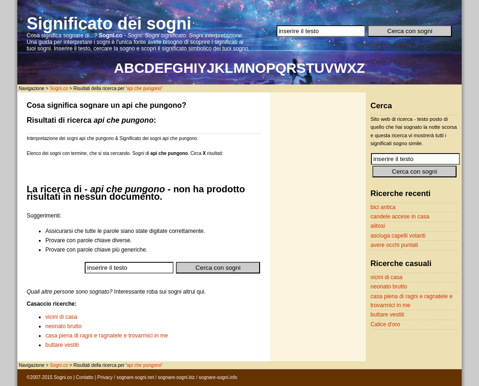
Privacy (105, 377)
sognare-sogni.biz (176, 377)
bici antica (383, 207)
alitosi (377, 226)
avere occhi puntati (394, 245)
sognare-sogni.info (218, 377)
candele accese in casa (399, 216)
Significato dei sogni (109, 23)
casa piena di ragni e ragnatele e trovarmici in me (106, 335)
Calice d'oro (385, 324)
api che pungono (144, 88)
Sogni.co (59, 88)
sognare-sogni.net (135, 377)
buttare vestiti (62, 345)
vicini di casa (61, 317)
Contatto (85, 377)
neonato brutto (63, 326)
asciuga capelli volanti (398, 235)
